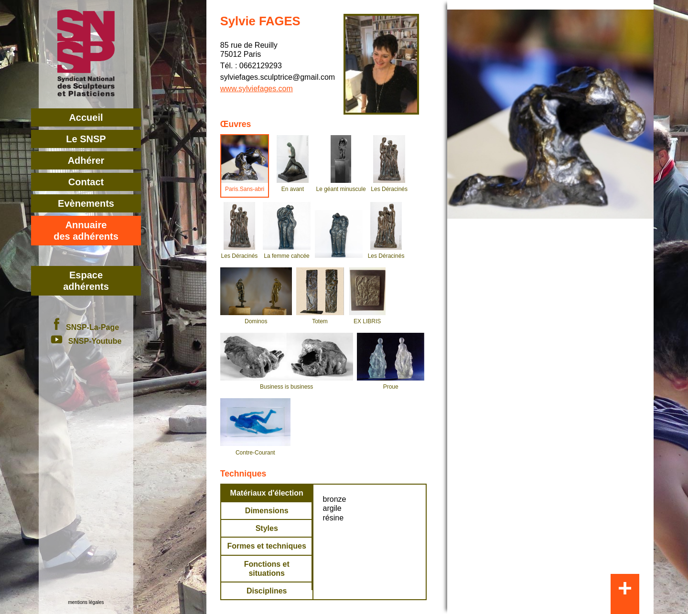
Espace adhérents (86, 281)
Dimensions (267, 511)
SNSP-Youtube (86, 341)
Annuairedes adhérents (86, 231)
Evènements (86, 203)
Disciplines (267, 591)
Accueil (86, 117)
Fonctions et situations (267, 568)
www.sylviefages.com (256, 89)
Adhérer (86, 160)
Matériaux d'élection (266, 493)
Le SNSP (86, 139)
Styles (267, 528)
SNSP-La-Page (86, 327)
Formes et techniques (266, 546)
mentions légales (86, 602)
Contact (86, 182)
